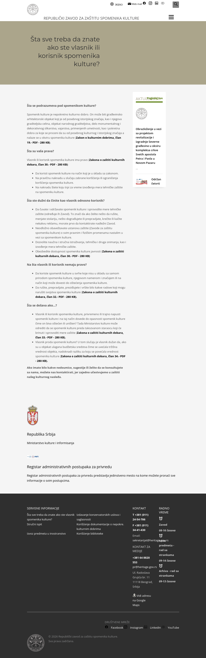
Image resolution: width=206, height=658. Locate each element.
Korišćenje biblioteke (90, 533)
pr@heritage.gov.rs (145, 567)
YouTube (170, 627)
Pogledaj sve (155, 98)
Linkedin (152, 627)
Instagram (133, 627)
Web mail (135, 3)
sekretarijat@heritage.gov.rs (151, 540)
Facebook (114, 627)
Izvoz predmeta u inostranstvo (46, 533)
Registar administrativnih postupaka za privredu (69, 466)
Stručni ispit (34, 524)
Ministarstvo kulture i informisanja (50, 443)
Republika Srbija (41, 434)
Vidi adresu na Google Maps (142, 600)
